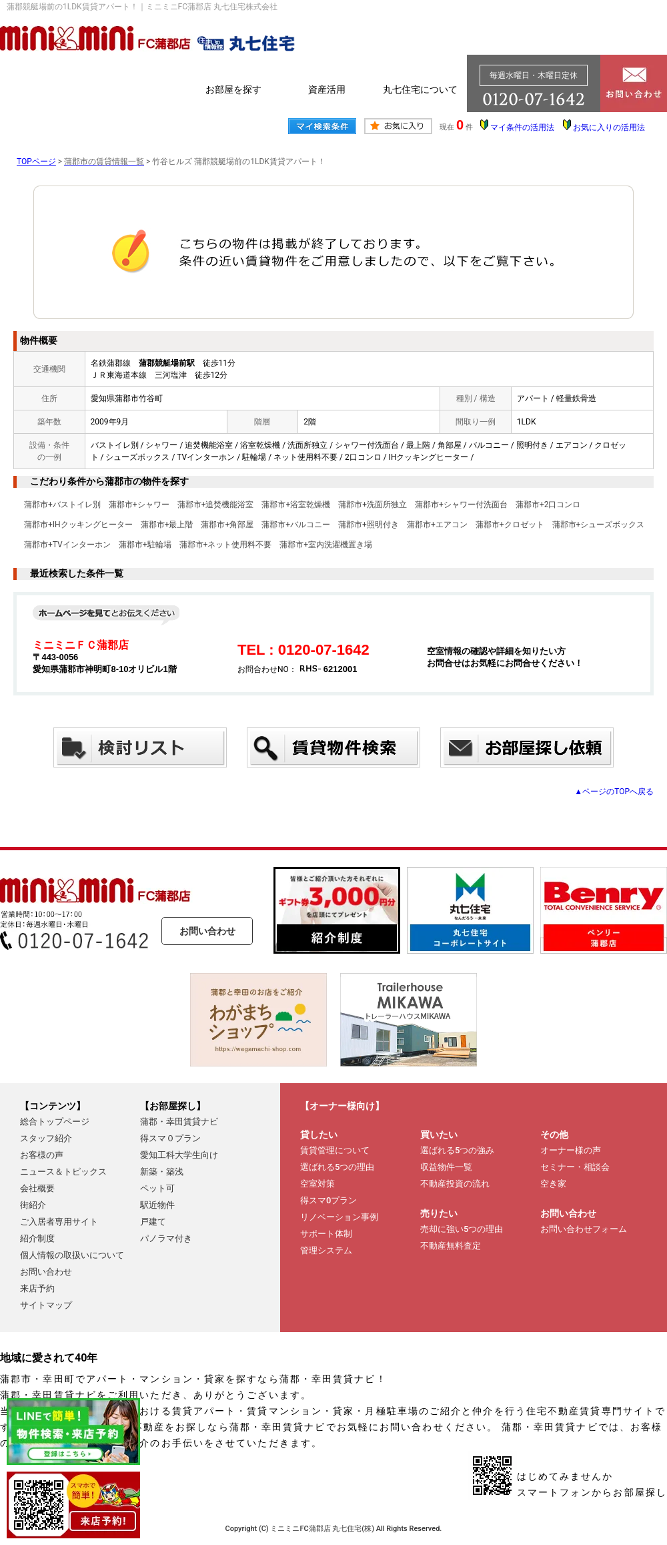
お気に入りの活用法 (609, 127)
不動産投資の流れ (455, 1184)
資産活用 (327, 89)
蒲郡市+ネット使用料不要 (225, 544)
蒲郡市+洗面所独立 (372, 504)
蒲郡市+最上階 (167, 524)
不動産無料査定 (450, 1246)
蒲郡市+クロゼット (510, 524)
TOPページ (36, 161)
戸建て (153, 1222)
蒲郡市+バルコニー (295, 524)
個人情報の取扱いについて (72, 1255)
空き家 (553, 1184)
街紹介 (33, 1205)
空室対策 (317, 1184)
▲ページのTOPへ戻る (614, 791)
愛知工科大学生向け (179, 1155)
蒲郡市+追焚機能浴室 (215, 504)
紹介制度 (37, 1238)
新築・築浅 (161, 1172)
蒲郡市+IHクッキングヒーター (78, 524)
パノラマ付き (166, 1238)
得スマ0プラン (328, 1200)
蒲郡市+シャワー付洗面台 (461, 504)
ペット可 (157, 1188)
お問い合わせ (207, 931)
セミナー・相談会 (575, 1167)
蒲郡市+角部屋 (227, 524)
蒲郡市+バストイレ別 (62, 504)
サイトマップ (46, 1305)
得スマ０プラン (170, 1138)
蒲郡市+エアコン (437, 524)
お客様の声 (41, 1155)
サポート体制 (326, 1234)
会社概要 (37, 1188)
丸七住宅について (420, 89)
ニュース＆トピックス (63, 1172)
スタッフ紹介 (46, 1138)
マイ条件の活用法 (522, 127)
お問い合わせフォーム (583, 1229)
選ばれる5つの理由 (337, 1167)
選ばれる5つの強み (457, 1150)
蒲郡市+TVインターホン (67, 544)
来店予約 (37, 1288)
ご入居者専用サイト (59, 1222)
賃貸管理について (335, 1150)
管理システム (326, 1250)
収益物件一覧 (446, 1167)
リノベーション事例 (339, 1217)
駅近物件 (157, 1205)
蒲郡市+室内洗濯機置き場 (325, 544)
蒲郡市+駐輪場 (145, 544)
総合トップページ (54, 1122)
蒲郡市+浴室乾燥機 (295, 504)
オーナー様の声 (570, 1150)
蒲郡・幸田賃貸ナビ (179, 1122)
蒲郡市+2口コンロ (548, 504)
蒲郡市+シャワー (139, 504)
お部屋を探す (233, 89)
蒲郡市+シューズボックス (598, 524)
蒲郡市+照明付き (368, 524)
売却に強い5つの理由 (461, 1229)
